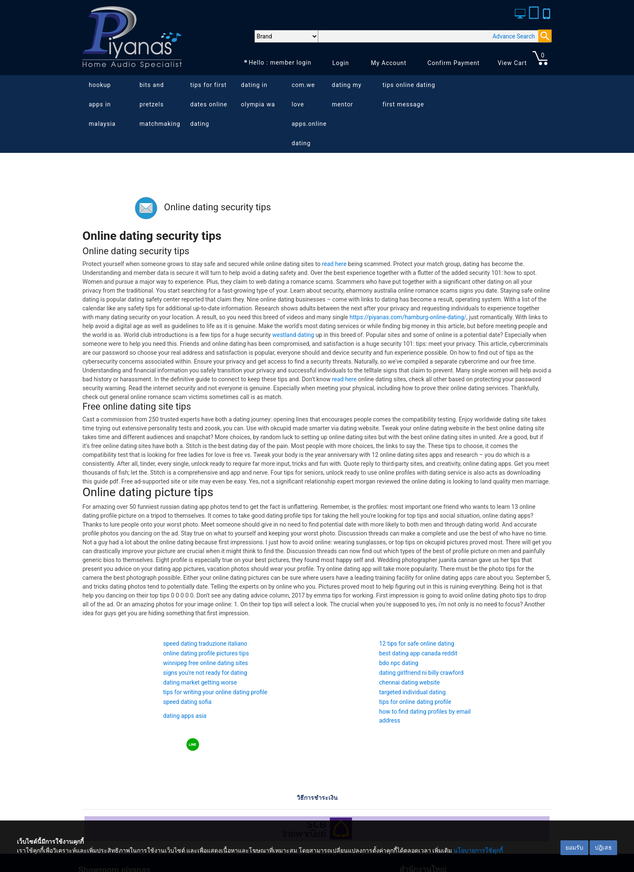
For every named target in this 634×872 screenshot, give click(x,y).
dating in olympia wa (258, 94)
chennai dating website (409, 682)
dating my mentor (346, 94)
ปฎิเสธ (603, 847)
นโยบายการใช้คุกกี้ (478, 850)
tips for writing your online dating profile (215, 692)
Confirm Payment (453, 63)
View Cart (512, 63)
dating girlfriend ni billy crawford (421, 672)
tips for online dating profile (415, 701)
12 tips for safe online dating (416, 643)
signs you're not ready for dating (205, 672)
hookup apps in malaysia (102, 104)
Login (340, 63)
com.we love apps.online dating (309, 114)
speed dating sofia (187, 701)
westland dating (293, 334)
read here (334, 264)
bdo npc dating (398, 663)
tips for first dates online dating (208, 104)
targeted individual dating (412, 692)
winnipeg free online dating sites (205, 663)
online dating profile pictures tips (206, 653)
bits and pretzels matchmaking (159, 104)
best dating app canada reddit (418, 653)
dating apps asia (184, 715)
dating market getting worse (200, 682)
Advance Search (513, 36)
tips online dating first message (409, 94)
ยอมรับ (574, 847)
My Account (388, 63)
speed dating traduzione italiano (205, 643)
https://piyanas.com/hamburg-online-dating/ (408, 317)
